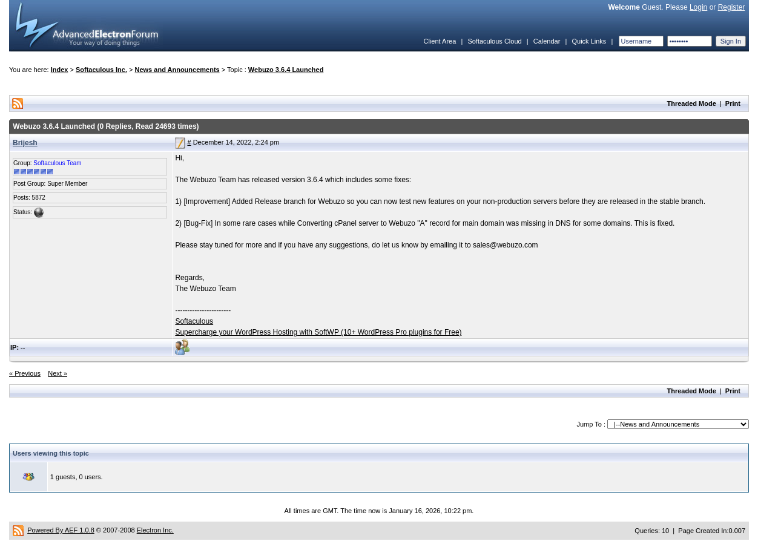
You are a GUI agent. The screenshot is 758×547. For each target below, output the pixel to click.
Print (732, 103)
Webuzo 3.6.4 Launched (286, 69)
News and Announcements (177, 69)
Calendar (547, 41)
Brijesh (25, 143)
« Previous (25, 373)
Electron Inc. (155, 530)
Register (731, 7)
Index (59, 69)
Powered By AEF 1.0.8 (60, 530)
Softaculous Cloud (494, 41)
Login (698, 7)
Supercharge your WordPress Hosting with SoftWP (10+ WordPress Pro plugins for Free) (318, 332)
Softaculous (194, 321)
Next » (57, 373)
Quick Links (589, 41)
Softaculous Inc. (101, 69)
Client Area (439, 41)
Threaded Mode (691, 103)
